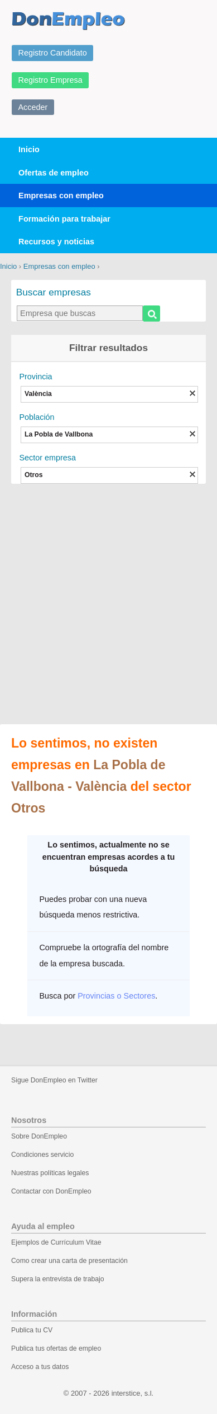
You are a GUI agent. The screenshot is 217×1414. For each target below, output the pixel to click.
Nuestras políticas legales (50, 1173)
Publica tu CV (31, 1330)
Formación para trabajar (64, 218)
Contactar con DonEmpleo (51, 1191)
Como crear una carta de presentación (69, 1261)
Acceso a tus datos (40, 1367)
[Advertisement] (108, 605)
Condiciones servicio (42, 1155)
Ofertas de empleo (53, 172)
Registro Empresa (50, 80)
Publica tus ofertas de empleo (56, 1348)
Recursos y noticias (56, 241)
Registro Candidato (52, 52)
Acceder (33, 107)
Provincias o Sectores (116, 995)
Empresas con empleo (61, 195)
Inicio (29, 149)
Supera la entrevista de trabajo (57, 1279)
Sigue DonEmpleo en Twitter (54, 1080)
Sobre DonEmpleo (39, 1136)
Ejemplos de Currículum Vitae (56, 1242)
